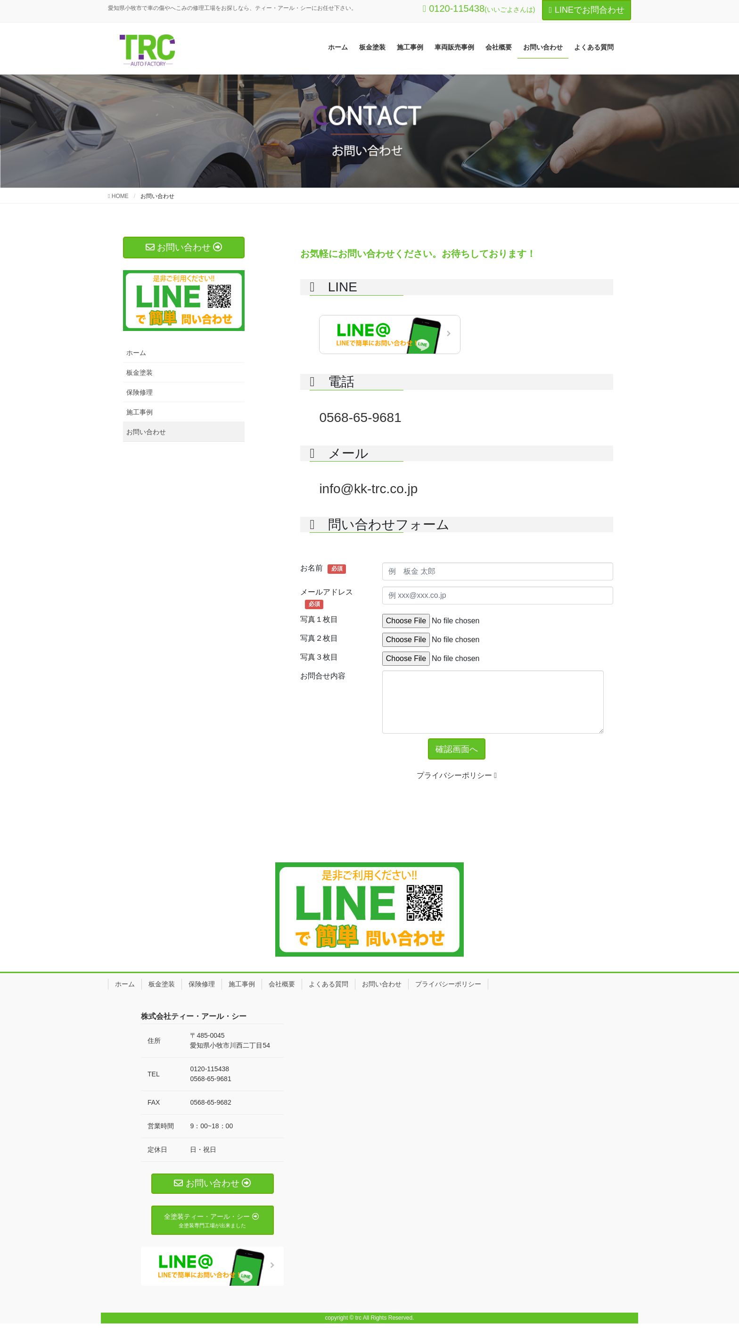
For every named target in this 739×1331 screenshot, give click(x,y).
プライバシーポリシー (457, 778)
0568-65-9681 (360, 417)
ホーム (136, 352)
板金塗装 (139, 372)
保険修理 (139, 392)
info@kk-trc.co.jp (368, 488)
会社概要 (282, 986)
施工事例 (139, 412)
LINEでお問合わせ (586, 10)
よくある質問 (328, 986)
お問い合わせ (146, 432)
